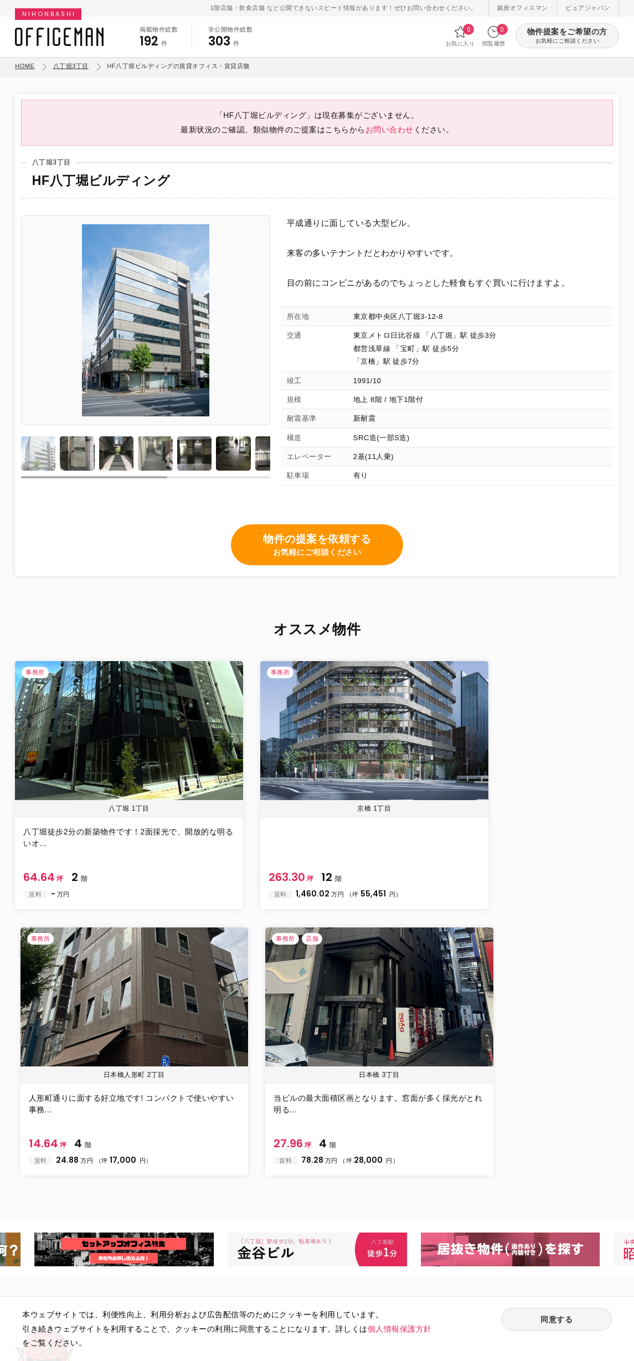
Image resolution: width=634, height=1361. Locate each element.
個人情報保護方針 (400, 1328)
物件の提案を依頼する (317, 556)
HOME (24, 66)
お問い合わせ (389, 137)
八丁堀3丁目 (71, 66)
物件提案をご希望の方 (567, 36)
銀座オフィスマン (522, 7)
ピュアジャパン (587, 7)
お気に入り (460, 36)
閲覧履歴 (494, 36)
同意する (556, 1320)
